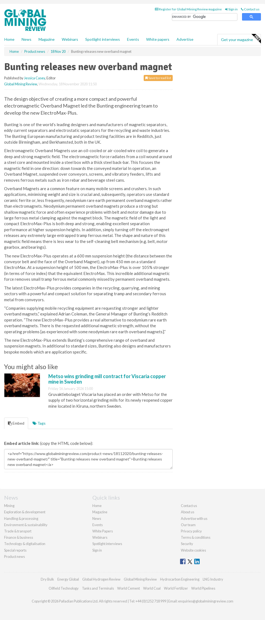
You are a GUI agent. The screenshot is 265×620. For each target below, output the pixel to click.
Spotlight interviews (102, 39)
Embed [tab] (16, 423)
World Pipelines (203, 588)
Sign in (231, 9)
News (96, 518)
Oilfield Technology (64, 588)
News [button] (26, 39)
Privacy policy (191, 531)
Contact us (250, 9)
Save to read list (158, 78)
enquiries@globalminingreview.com (205, 601)
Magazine (47, 39)
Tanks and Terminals (98, 588)
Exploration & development (24, 512)
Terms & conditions (195, 537)
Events (133, 39)
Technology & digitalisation (24, 543)
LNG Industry (213, 579)
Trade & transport (17, 531)
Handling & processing (21, 518)
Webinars (70, 39)
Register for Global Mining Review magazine (188, 9)
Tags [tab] (39, 423)
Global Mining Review (20, 84)
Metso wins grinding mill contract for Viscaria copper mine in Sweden (107, 379)
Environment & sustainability (26, 525)
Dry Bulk (47, 579)
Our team (188, 525)
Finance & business (18, 537)
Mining (9, 505)
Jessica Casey (34, 78)
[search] (204, 17)
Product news (14, 556)
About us (187, 512)
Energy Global (68, 579)
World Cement (128, 588)
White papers (157, 39)
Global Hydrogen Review (101, 579)
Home (9, 39)
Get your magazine (241, 39)
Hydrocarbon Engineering (179, 579)
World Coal (152, 588)
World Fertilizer (176, 588)
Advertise (184, 39)
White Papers (102, 531)
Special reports (15, 550)
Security (187, 543)
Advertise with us (194, 518)
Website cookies (193, 550)
